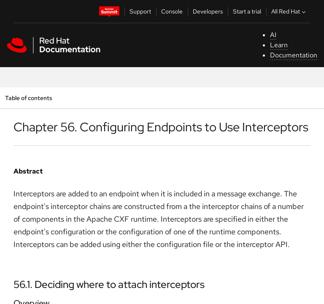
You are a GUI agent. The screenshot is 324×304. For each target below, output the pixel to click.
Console (172, 11)
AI (273, 34)
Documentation (293, 55)
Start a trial (247, 11)
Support (140, 11)
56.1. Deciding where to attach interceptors (109, 284)
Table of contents (28, 98)
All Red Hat (289, 11)
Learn (279, 45)
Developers (208, 11)
